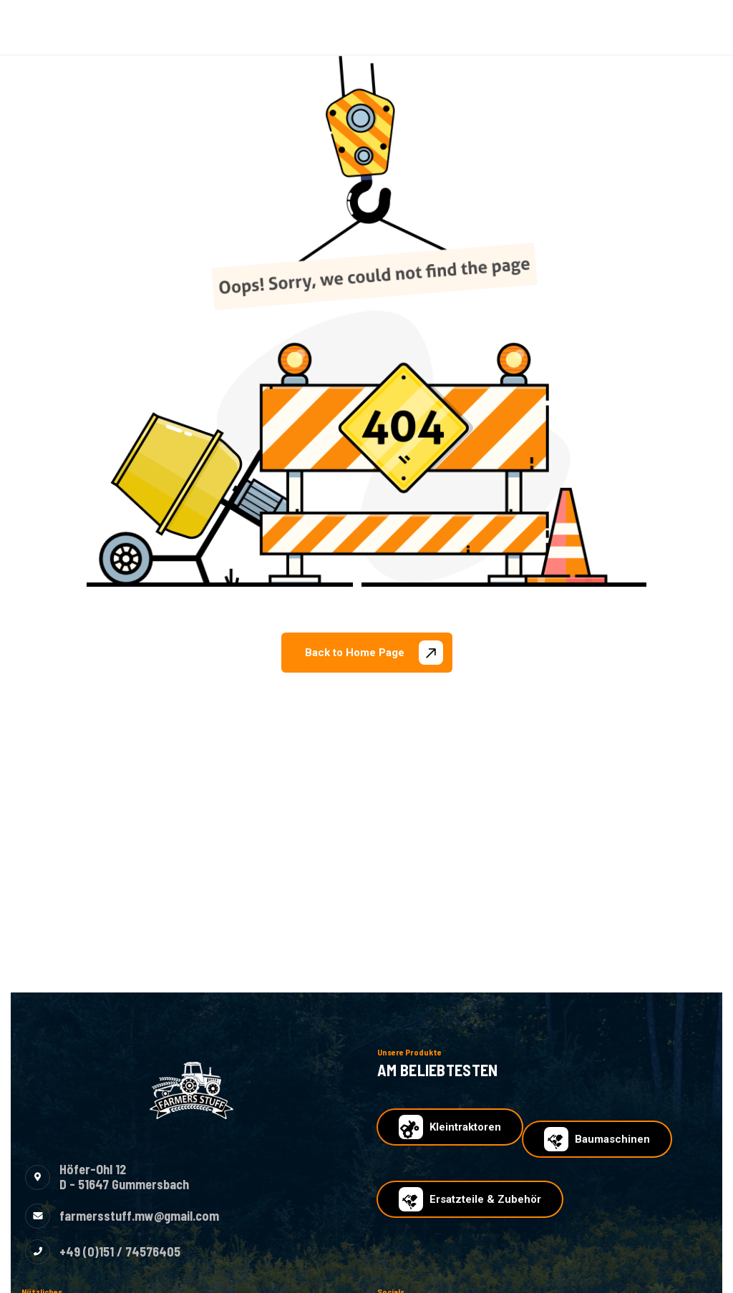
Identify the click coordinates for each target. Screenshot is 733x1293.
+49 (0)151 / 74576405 (119, 1251)
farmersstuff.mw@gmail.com (139, 1216)
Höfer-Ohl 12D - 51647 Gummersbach (124, 1177)
